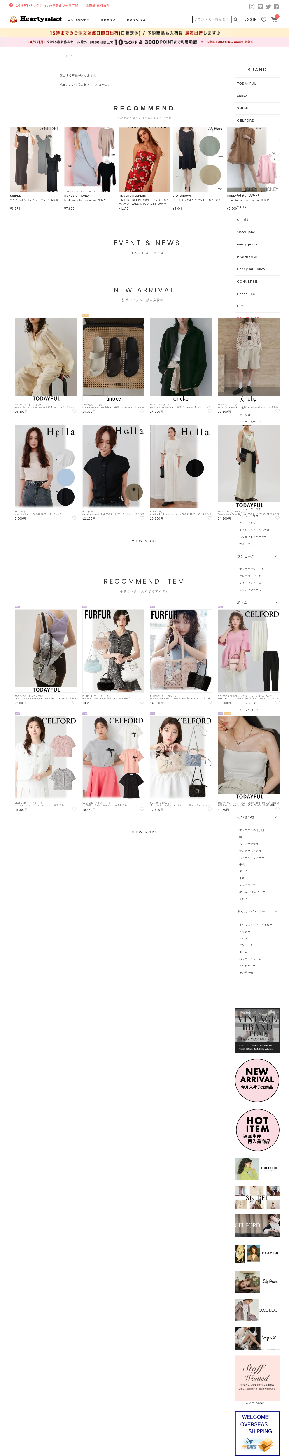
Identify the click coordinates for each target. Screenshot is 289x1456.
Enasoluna (246, 294)
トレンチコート (249, 408)
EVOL (242, 306)
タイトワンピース (250, 583)
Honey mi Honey (251, 269)
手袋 (242, 864)
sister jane (246, 232)
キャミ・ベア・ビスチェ (254, 529)
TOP (68, 56)
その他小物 (246, 972)
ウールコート (247, 414)
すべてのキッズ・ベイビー (256, 924)
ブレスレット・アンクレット (257, 804)
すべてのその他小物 (251, 830)
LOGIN (251, 19)
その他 (243, 898)
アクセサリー (247, 965)
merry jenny (247, 244)
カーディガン (247, 523)
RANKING (136, 19)
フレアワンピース (250, 576)
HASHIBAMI (247, 257)
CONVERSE (247, 281)
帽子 (242, 837)
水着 (242, 878)
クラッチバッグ (249, 710)
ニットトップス (249, 516)
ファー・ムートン (250, 421)
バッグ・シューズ (250, 958)
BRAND (108, 19)
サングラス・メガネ (251, 850)
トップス (244, 938)
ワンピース (246, 945)
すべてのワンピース (251, 569)
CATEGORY (79, 19)
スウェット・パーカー (253, 536)
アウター (244, 931)
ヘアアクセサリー (250, 844)
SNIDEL (244, 108)
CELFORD (246, 120)
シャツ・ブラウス (250, 509)
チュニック (246, 543)
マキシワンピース (250, 589)
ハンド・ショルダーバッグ (256, 696)
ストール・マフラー (251, 857)
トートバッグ (247, 703)
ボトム (243, 952)
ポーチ (243, 871)
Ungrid (242, 219)
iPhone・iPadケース (252, 892)
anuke (242, 96)
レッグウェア (247, 885)
